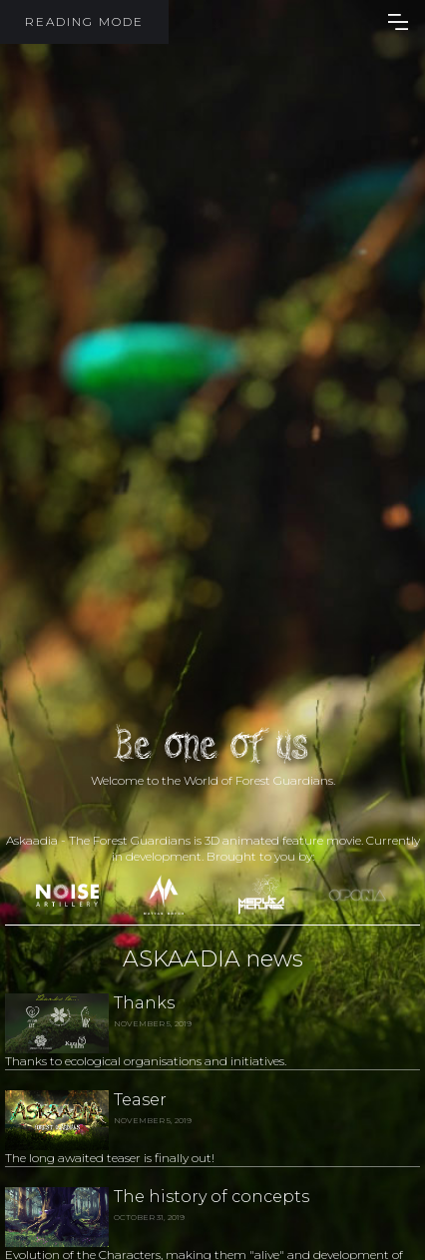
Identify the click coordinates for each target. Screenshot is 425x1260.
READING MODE (84, 21)
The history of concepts (211, 1196)
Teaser (140, 1099)
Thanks (144, 1002)
